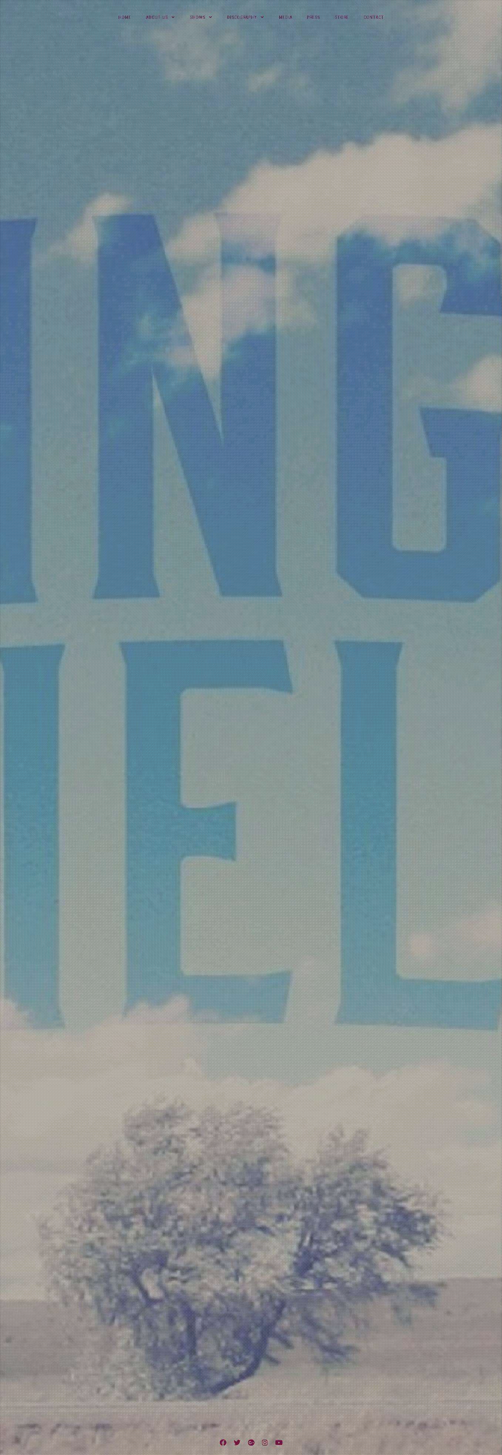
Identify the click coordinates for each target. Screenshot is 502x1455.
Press (313, 17)
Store (342, 17)
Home (124, 17)
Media (285, 17)
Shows (197, 17)
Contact (374, 17)
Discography (242, 17)
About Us (157, 17)
